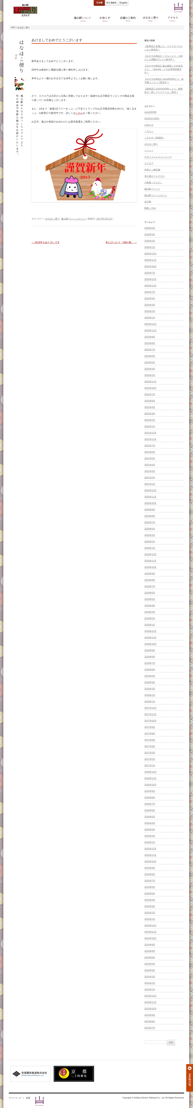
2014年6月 (149, 957)
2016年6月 (149, 810)
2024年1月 (149, 317)
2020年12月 (150, 490)
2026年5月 (149, 228)
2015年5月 (149, 893)
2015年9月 (149, 868)
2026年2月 (149, 241)
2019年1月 (149, 624)
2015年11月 (150, 855)
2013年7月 (149, 1028)
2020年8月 (149, 516)
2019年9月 (149, 573)
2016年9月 (149, 791)
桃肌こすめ (150, 208)
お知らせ (148, 125)
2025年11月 (150, 260)
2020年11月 (150, 496)
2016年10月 (150, 784)
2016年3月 (149, 829)
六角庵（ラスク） (153, 182)
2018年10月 (150, 644)
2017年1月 (149, 765)
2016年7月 (149, 804)
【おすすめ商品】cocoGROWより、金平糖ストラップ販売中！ (164, 81)
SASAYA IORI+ (152, 118)
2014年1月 (149, 989)
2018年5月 (149, 676)
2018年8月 (149, 656)
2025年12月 (150, 253)
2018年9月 (149, 650)
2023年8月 (149, 343)
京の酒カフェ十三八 (154, 176)
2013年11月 (150, 1002)
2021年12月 (150, 432)
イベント (148, 150)
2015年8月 (149, 874)
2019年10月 (150, 567)
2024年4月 (149, 298)
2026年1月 (149, 247)
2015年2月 (149, 912)
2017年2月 (149, 759)
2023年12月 (150, 324)
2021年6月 (149, 452)
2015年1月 (149, 919)
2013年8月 (149, 1021)
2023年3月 (149, 369)
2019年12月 (150, 554)
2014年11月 (150, 932)
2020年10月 (150, 503)
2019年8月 (149, 580)
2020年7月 (149, 522)
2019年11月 (150, 560)
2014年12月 (150, 925)
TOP (13, 27)
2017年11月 (150, 714)
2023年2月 (149, 375)
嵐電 (28, 1098)
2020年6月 (149, 528)
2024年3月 (149, 305)
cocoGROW (150, 112)
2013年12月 (150, 996)
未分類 (147, 201)
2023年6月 (149, 356)
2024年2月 (149, 311)
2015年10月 (150, 861)
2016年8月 (149, 797)
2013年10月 (150, 1008)
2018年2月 (149, 695)
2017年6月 (149, 740)
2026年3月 (149, 234)
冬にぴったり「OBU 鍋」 (121, 242)
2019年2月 (149, 618)
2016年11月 (150, 778)
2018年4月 (149, 682)
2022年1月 (149, 426)
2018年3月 (149, 688)
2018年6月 (149, 669)
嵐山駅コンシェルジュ (73, 218)
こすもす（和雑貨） (154, 137)
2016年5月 (149, 816)
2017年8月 (149, 733)
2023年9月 (149, 337)
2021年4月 (149, 464)
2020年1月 (149, 548)
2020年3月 (149, 535)
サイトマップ (15, 1098)
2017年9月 (149, 727)
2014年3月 (149, 976)
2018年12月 (150, 631)
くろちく (148, 131)
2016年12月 (150, 772)
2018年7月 (149, 663)
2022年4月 (149, 407)
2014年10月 (150, 938)
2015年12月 (150, 848)
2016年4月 (149, 823)
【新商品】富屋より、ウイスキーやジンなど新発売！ (163, 48)
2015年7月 (149, 880)
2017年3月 (149, 752)
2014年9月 (149, 944)
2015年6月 (149, 887)
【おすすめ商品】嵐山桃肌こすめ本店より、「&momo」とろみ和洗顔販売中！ (163, 69)
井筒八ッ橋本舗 (152, 169)
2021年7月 (149, 445)
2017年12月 (150, 708)
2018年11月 (150, 637)
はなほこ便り (52, 218)
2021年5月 (149, 458)
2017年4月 (149, 746)
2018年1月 (149, 701)
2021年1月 (149, 484)
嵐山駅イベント (152, 189)
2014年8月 (149, 951)
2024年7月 (149, 292)
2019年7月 (149, 586)
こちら (79, 113)
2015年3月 (149, 906)
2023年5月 (149, 362)
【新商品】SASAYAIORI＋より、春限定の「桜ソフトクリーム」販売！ (163, 91)
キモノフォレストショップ (158, 157)
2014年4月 (149, 970)
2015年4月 (149, 900)
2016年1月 (149, 842)
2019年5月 (149, 599)
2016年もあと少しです (45, 242)
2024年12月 (150, 279)
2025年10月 (150, 266)
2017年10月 (150, 720)
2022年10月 (150, 388)
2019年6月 (149, 592)
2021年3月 (149, 471)
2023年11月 (150, 330)
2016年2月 (149, 836)
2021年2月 (149, 477)
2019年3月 (149, 612)
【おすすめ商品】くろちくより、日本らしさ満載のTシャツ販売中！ (163, 58)
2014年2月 (149, 983)
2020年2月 (149, 541)
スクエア (148, 163)
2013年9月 (149, 1015)
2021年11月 (150, 439)
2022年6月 (149, 401)
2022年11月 (150, 381)
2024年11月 (150, 285)
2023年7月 (149, 349)
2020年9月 (149, 509)
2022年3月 (149, 413)
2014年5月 (149, 964)
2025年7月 (149, 273)
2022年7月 (149, 394)
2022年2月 (149, 420)
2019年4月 (149, 605)
